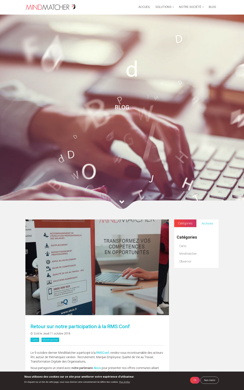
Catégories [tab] (185, 223)
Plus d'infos (124, 382)
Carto (35, 339)
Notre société (191, 7)
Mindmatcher (50, 339)
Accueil (144, 7)
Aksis (97, 368)
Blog (212, 7)
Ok (195, 380)
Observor (185, 261)
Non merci (209, 380)
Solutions (164, 7)
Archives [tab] (207, 223)
